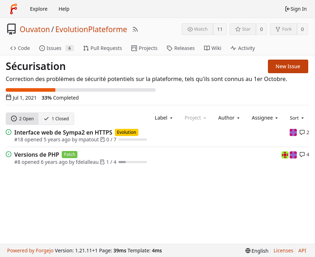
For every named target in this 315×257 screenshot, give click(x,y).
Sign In (296, 8)
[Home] (14, 8)
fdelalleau (87, 161)
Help (64, 8)
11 (220, 29)
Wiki (213, 48)
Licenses (284, 250)
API (302, 250)
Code (20, 48)
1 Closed (56, 119)
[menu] (297, 117)
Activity (242, 48)
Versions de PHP (36, 154)
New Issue (288, 66)
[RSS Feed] (135, 29)
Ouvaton (35, 29)
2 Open (22, 119)
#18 (18, 139)
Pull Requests (102, 48)
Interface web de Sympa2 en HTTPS (63, 132)
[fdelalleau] (285, 154)
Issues (56, 48)
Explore (38, 8)
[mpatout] (293, 131)
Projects (144, 48)
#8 (17, 161)
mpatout (88, 139)
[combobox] (164, 117)
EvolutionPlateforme (91, 29)
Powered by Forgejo (30, 250)
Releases (180, 48)
